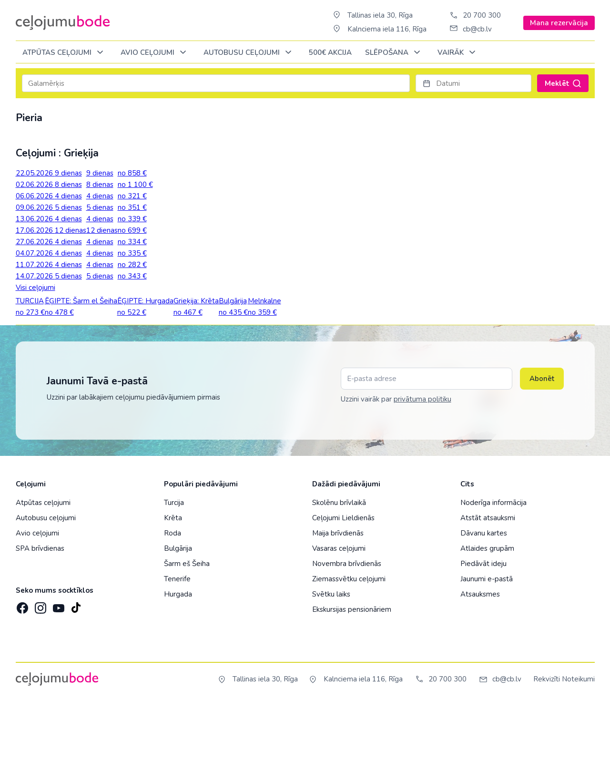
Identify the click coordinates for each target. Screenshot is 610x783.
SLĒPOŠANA (394, 53)
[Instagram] (39, 683)
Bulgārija (178, 626)
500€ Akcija (330, 52)
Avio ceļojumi (37, 611)
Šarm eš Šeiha (187, 642)
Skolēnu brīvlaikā (339, 581)
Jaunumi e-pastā (486, 657)
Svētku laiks (331, 672)
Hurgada (178, 672)
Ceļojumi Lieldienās (343, 596)
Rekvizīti (546, 757)
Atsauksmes (480, 672)
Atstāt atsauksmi (487, 596)
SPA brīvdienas (40, 626)
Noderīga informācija (493, 581)
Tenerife (177, 657)
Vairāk (458, 53)
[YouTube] (57, 683)
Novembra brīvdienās (346, 642)
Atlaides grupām (487, 626)
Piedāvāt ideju (483, 642)
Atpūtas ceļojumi (64, 53)
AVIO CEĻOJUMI (155, 53)
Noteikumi (578, 757)
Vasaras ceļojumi (339, 626)
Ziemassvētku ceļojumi (349, 657)
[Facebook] (21, 683)
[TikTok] (75, 683)
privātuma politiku (422, 477)
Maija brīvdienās (338, 611)
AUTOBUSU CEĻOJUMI (249, 53)
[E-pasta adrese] (426, 457)
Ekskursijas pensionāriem (351, 687)
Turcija (174, 581)
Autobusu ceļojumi (46, 596)
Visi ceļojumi (35, 287)
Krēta (173, 596)
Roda (172, 611)
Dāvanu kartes (483, 611)
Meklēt (562, 83)
